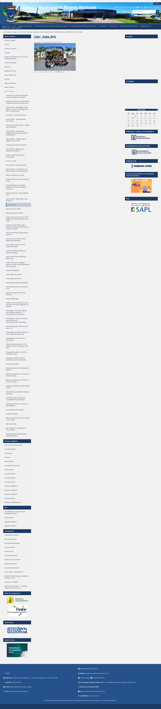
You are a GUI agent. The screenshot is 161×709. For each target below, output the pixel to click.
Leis (6, 508)
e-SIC (14, 26)
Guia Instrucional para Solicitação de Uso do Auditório (51, 26)
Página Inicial (6, 26)
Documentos (103, 26)
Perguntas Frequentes (25, 26)
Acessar (157, 4)
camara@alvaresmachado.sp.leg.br (21, 687)
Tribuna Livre (114, 26)
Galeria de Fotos (38, 32)
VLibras (156, 7)
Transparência (9, 531)
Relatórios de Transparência (129, 26)
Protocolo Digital (85, 678)
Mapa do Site (120, 7)
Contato (140, 7)
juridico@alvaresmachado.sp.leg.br (116, 682)
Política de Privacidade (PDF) (89, 687)
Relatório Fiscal (145, 26)
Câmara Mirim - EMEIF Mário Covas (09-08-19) (58, 32)
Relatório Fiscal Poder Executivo (11, 28)
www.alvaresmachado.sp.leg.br (18, 691)
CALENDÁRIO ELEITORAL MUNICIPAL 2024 (84, 26)
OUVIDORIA (84, 696)
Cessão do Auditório (99, 678)
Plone (114, 700)
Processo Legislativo (11, 441)
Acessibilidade (131, 7)
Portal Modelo (77, 700)
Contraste (149, 7)
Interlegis (96, 700)
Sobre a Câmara (27, 32)
